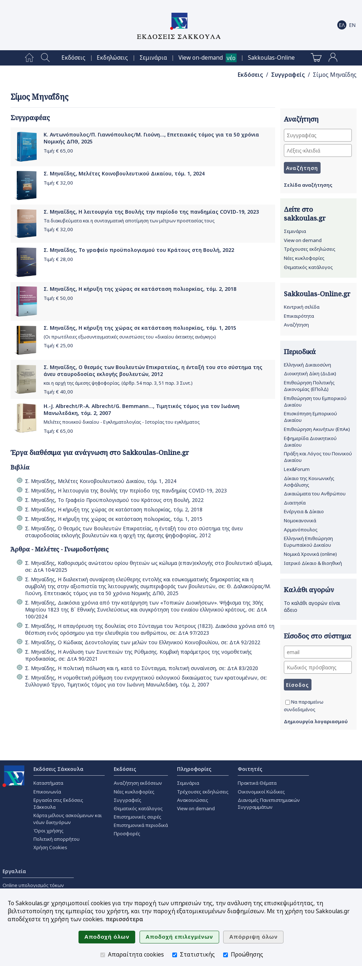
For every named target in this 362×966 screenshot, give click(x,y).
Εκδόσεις (73, 58)
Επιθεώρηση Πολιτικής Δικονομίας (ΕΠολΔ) (309, 385)
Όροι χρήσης (48, 830)
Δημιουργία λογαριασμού (316, 721)
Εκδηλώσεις (112, 58)
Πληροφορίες (194, 768)
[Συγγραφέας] (318, 135)
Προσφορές (127, 833)
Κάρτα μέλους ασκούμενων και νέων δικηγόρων (67, 819)
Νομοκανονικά (300, 520)
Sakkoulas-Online (271, 58)
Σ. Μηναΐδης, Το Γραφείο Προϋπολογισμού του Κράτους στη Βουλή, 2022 (114, 499)
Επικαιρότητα (299, 316)
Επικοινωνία (47, 791)
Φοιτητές (250, 768)
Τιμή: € (58, 150)
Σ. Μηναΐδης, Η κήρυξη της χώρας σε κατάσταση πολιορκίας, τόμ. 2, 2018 (140, 288)
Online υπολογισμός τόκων (33, 885)
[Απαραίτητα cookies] (102, 955)
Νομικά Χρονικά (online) (310, 554)
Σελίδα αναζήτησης (308, 185)
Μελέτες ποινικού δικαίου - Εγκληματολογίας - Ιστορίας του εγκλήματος (122, 422)
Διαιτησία (295, 502)
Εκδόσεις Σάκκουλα (58, 768)
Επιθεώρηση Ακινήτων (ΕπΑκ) (317, 429)
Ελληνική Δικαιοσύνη (307, 364)
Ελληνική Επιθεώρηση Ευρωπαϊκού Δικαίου (308, 541)
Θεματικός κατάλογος (308, 267)
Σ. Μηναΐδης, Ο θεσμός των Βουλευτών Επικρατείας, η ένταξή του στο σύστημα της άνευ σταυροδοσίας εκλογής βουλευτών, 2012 (153, 370)
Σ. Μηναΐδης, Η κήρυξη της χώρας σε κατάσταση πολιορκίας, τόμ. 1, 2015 (140, 327)
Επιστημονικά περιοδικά (141, 825)
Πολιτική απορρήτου (56, 839)
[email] (318, 652)
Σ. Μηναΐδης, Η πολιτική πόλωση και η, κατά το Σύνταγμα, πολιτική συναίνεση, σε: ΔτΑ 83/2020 (141, 668)
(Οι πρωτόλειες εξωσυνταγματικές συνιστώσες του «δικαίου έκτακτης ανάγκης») (130, 337)
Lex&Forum (297, 469)
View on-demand (200, 58)
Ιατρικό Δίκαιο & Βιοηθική (313, 563)
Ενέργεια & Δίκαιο (304, 511)
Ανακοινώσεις (192, 800)
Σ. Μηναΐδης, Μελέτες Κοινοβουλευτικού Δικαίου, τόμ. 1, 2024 (124, 173)
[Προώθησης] (225, 955)
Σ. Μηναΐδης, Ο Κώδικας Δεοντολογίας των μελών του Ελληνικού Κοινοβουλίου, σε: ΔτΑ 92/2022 (142, 642)
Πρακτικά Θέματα (257, 783)
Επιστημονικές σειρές (137, 816)
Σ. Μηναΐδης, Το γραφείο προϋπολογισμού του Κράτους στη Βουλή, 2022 (139, 249)
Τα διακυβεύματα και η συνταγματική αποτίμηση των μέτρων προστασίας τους (129, 221)
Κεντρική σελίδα (301, 307)
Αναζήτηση (296, 324)
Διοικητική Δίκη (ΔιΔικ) (310, 373)
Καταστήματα (48, 783)
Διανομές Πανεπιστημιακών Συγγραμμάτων (269, 803)
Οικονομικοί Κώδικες (261, 791)
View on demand (303, 240)
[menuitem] (29, 58)
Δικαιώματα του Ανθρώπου (315, 493)
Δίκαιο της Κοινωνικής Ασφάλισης (309, 481)
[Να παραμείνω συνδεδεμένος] (287, 702)
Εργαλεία (14, 871)
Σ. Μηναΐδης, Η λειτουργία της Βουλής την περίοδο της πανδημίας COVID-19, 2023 (151, 211)
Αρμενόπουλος (301, 529)
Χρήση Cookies (50, 847)
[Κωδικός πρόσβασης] (318, 667)
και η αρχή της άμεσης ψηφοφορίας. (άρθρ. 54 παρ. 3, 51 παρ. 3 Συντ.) (118, 383)
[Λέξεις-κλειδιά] (318, 150)
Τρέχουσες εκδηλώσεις (309, 249)
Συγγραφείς (288, 75)
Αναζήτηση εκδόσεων (138, 783)
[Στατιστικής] (174, 955)
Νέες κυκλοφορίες (304, 258)
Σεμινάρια (153, 58)
